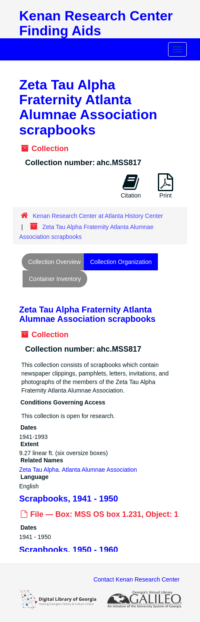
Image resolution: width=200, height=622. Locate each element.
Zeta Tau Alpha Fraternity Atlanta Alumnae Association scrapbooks (87, 314)
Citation (131, 186)
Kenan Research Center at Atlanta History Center (98, 215)
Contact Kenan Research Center (137, 579)
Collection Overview (54, 261)
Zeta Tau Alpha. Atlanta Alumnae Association (78, 469)
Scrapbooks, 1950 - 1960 (68, 549)
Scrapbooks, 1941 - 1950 (68, 498)
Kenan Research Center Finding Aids (96, 23)
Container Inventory (55, 278)
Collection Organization (121, 261)
